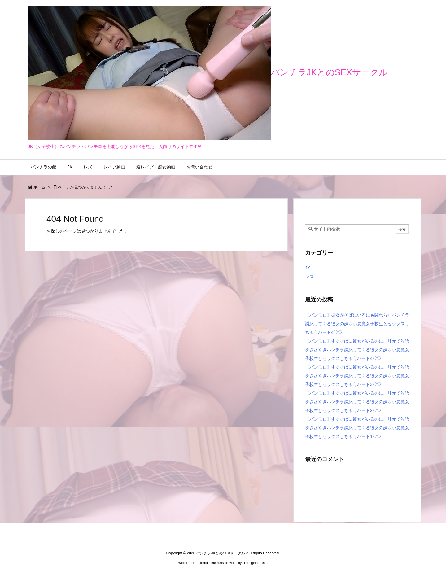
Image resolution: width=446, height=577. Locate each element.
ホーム (39, 187)
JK (307, 267)
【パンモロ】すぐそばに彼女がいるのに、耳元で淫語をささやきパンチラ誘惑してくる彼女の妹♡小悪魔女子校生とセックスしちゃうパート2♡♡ (357, 402)
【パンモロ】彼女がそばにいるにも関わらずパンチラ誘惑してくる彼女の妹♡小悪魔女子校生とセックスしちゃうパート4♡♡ (357, 324)
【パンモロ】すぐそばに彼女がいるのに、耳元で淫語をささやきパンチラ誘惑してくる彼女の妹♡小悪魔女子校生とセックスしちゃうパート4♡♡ (357, 350)
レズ (309, 276)
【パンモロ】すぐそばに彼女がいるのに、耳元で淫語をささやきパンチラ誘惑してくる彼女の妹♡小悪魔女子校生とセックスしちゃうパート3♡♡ (357, 376)
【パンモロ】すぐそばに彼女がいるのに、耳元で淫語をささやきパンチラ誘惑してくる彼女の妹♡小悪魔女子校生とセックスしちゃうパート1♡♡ (357, 428)
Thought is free (254, 563)
